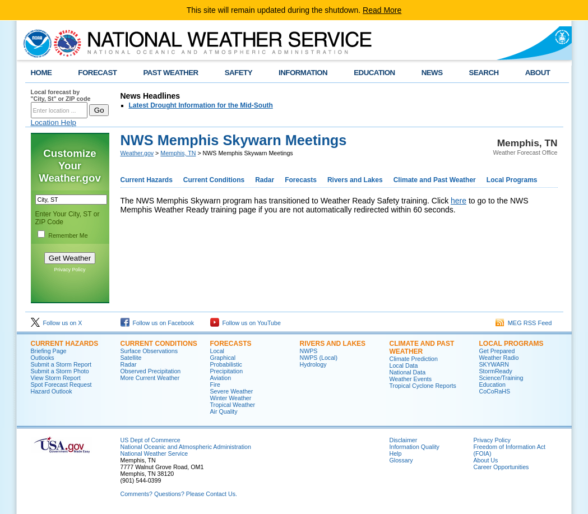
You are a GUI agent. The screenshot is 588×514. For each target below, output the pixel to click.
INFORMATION (303, 72)
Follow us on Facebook (158, 322)
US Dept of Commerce (150, 440)
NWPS (309, 351)
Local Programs (512, 180)
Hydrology (313, 364)
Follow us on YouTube (245, 322)
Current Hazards (147, 180)
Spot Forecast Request (61, 384)
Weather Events (411, 379)
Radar (264, 180)
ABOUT (537, 72)
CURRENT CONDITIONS (159, 344)
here (458, 200)
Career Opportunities (501, 467)
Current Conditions (213, 180)
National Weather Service (154, 453)
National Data (408, 372)
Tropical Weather (233, 404)
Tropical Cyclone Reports (423, 385)
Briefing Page (49, 351)
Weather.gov (137, 153)
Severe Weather (231, 391)
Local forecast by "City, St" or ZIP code (61, 95)
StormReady (495, 371)
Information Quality (414, 446)
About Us (486, 460)
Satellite (131, 357)
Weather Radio (499, 357)
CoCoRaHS (495, 391)
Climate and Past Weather (434, 180)
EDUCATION (374, 72)
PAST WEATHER (170, 72)
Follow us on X (56, 322)
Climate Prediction (414, 358)
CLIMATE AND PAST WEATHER (422, 347)
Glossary (401, 460)
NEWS (432, 72)
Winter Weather (231, 398)
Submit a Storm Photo (60, 371)
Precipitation (226, 371)
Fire (215, 384)
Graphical (223, 357)
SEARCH (484, 72)
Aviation (221, 377)
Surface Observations (149, 351)
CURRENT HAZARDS (65, 344)
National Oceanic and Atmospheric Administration (186, 446)
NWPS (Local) (319, 357)
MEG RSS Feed (524, 322)
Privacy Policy (69, 269)
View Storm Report (56, 377)
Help (396, 453)
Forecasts (301, 180)
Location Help (54, 122)
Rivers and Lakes (355, 180)
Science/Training (501, 377)
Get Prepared (497, 351)
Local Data (404, 365)
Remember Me (67, 235)
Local (217, 351)
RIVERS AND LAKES (333, 344)
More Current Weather (150, 377)
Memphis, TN (178, 153)
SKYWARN (494, 364)
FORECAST (97, 72)
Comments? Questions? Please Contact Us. (179, 493)
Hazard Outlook (51, 391)
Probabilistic (226, 364)
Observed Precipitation (151, 371)
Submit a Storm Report (61, 364)
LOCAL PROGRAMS (511, 344)
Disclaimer (404, 440)
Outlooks (42, 357)
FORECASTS (231, 344)
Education (492, 384)
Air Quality (224, 411)
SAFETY (238, 72)
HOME (41, 72)
